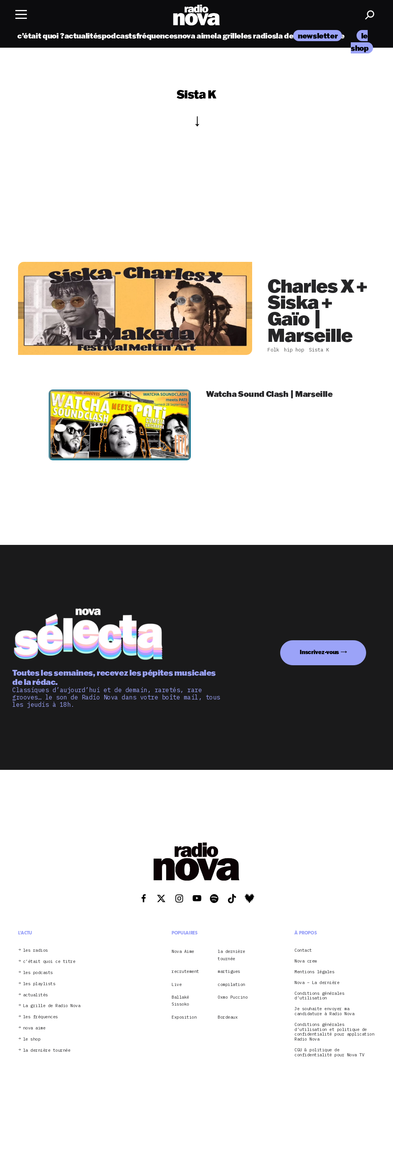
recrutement (185, 971)
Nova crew (305, 961)
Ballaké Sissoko (180, 1000)
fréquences (157, 35)
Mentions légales (314, 971)
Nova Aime (183, 951)
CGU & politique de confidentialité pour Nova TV (329, 1052)
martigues (229, 971)
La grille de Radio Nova (52, 1005)
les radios (258, 35)
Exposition (184, 1017)
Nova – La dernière (316, 982)
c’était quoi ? (40, 35)
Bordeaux (228, 1017)
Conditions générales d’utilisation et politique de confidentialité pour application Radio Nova (334, 1032)
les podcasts (38, 972)
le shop (32, 1039)
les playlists (39, 983)
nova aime (196, 35)
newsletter (317, 35)
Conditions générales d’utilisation (319, 996)
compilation (231, 984)
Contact (303, 950)
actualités (83, 35)
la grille (228, 35)
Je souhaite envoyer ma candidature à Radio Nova (324, 1011)
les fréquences (40, 1016)
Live (177, 984)
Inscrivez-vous (319, 652)
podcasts (119, 35)
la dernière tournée (47, 1050)
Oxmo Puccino (233, 997)
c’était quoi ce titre (49, 961)
